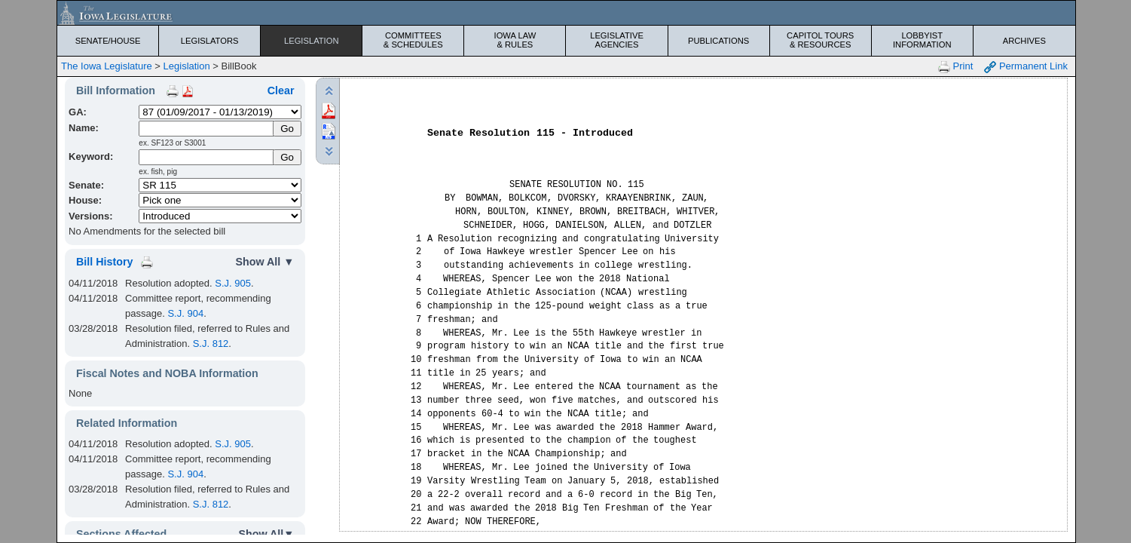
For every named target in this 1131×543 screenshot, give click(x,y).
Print (955, 66)
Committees (412, 40)
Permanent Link (1026, 66)
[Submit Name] (287, 129)
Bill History (104, 262)
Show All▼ (266, 534)
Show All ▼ (264, 261)
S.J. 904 (185, 313)
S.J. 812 (211, 343)
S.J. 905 (233, 283)
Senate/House (108, 40)
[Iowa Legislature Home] (566, 13)
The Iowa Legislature (106, 66)
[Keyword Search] (206, 157)
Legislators (210, 40)
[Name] (206, 129)
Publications (718, 40)
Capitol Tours (820, 40)
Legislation (311, 40)
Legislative (616, 40)
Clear (281, 90)
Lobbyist (922, 40)
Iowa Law (514, 40)
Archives (1024, 40)
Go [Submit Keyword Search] (287, 157)
